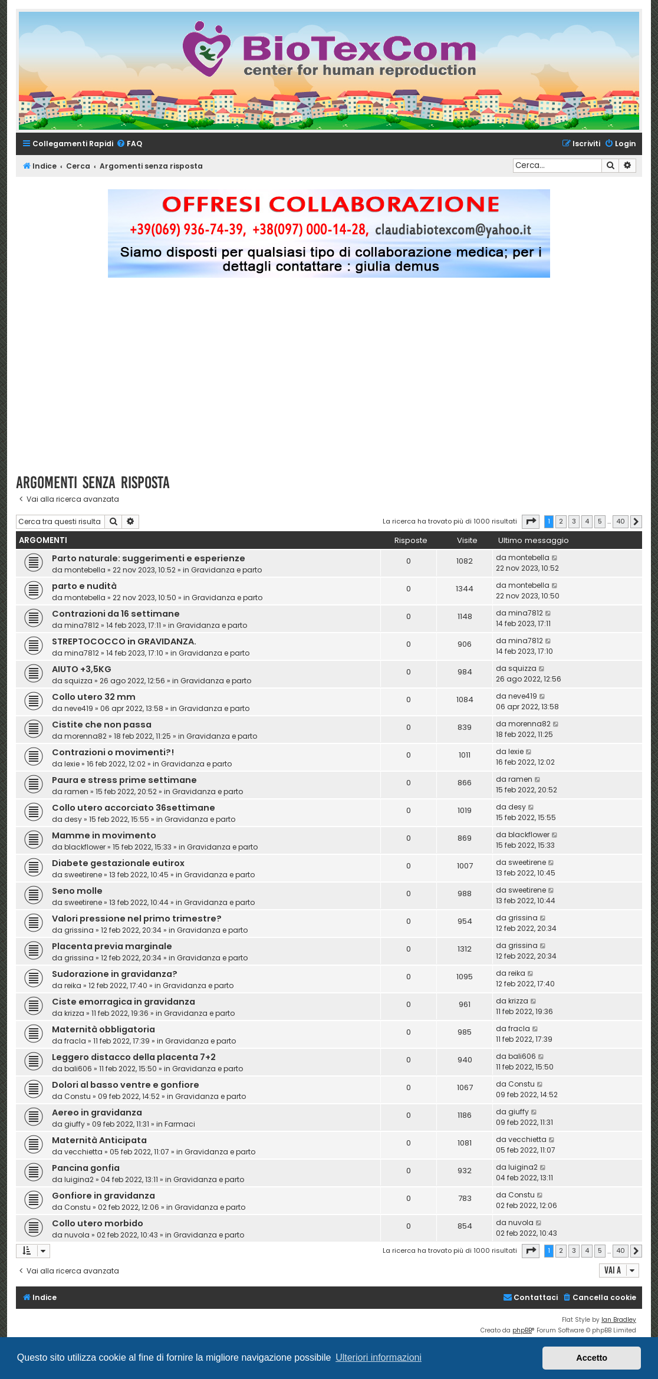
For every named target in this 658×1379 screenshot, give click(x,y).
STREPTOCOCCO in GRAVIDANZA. (124, 641)
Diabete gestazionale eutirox (118, 863)
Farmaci (179, 1124)
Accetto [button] (591, 1357)
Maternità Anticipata (99, 1140)
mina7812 (81, 625)
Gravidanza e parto (226, 570)
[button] (530, 522)
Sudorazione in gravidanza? (114, 974)
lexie (72, 764)
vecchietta (83, 1152)
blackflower (85, 847)
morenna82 (85, 736)
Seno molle (77, 891)
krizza (74, 1013)
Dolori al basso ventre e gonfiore (125, 1085)
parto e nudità (84, 586)
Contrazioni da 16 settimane (116, 614)
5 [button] (600, 521)
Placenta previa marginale (112, 946)
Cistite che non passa (102, 724)
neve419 (78, 708)
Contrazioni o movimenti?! (113, 752)
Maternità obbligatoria (103, 1029)
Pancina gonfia (86, 1168)
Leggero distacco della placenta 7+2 (134, 1057)
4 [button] (587, 521)
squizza (78, 681)
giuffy (74, 1124)
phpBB (522, 1330)
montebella (85, 570)
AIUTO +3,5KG (81, 669)
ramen (76, 791)
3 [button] (574, 521)
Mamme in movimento (104, 835)
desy (73, 819)
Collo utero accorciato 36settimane (133, 808)
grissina (79, 930)
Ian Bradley (618, 1319)
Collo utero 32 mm (94, 697)
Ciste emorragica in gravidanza (123, 1002)
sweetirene (83, 875)
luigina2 (79, 1179)
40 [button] (620, 521)
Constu (77, 1096)
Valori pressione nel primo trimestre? (137, 918)
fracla (75, 1041)
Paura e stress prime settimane (124, 780)
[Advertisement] (337, 380)
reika (72, 985)
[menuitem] (129, 144)
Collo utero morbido (97, 1223)
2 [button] (561, 521)
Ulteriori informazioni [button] (378, 1357)
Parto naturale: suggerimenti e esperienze (148, 558)
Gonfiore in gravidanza (103, 1196)
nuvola (77, 1235)
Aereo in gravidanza (97, 1112)
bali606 (78, 1069)
